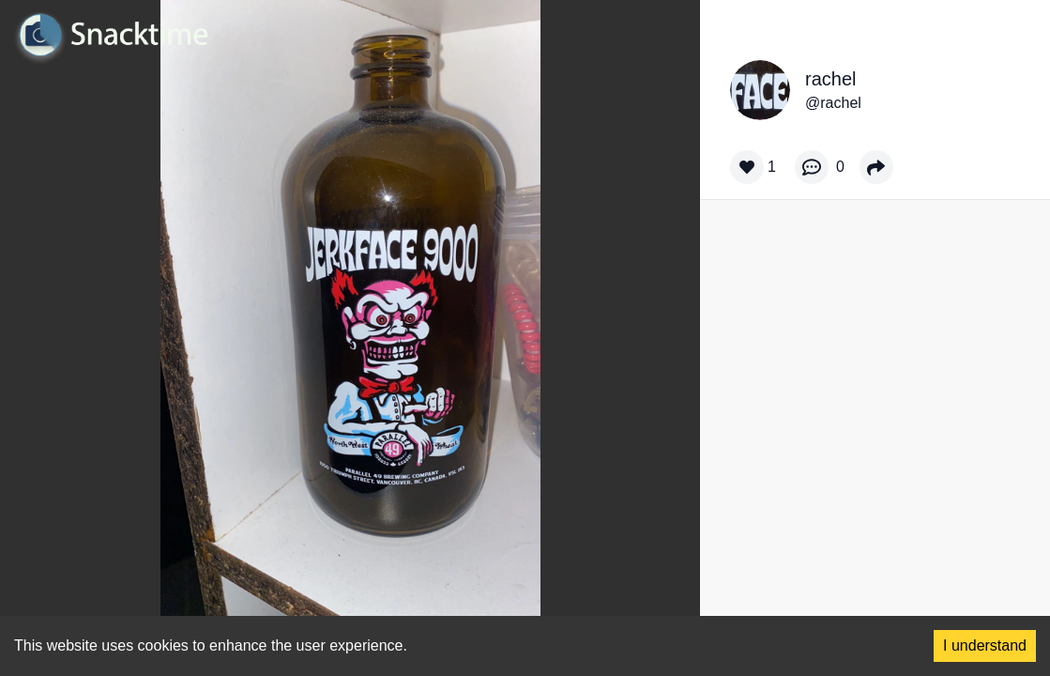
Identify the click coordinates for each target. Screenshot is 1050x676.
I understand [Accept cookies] (985, 645)
